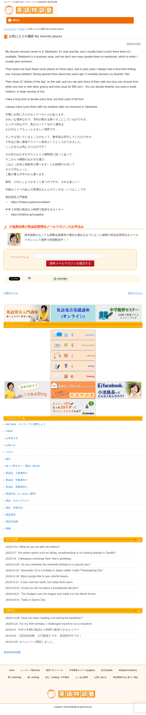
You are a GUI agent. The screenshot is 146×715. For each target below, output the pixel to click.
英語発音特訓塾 (12, 652)
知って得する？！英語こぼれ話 (23, 465)
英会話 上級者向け (17, 473)
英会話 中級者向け (17, 479)
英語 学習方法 (14, 507)
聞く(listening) (14, 677)
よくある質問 (82, 677)
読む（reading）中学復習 (57, 677)
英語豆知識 (12, 521)
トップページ (10, 29)
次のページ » (135, 293)
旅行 (8, 459)
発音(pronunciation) (128, 670)
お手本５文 (12, 438)
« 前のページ (11, 293)
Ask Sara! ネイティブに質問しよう (25, 424)
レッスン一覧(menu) (30, 670)
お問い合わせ (100, 677)
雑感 (8, 528)
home (11, 670)
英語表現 (10, 514)
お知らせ (10, 445)
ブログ (22, 29)
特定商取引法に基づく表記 (125, 677)
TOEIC (9, 431)
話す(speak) (106, 670)
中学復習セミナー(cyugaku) (82, 670)
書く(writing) (33, 677)
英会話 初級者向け (17, 486)
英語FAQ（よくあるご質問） (21, 493)
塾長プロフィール (54, 670)
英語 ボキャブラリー (18, 500)
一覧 (138, 540)
